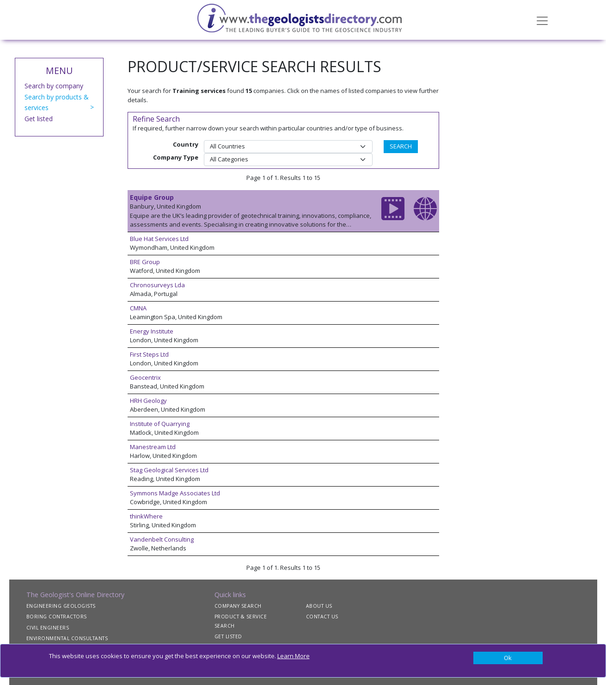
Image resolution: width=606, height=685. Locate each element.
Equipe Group (152, 197)
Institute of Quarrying (160, 424)
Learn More (293, 656)
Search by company (53, 85)
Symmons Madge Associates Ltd (175, 493)
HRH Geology (148, 400)
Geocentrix (145, 377)
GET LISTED (228, 636)
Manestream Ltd (153, 447)
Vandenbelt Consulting (162, 539)
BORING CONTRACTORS (56, 616)
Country (185, 144)
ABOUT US (319, 606)
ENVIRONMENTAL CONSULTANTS (67, 638)
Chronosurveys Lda (157, 285)
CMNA (138, 308)
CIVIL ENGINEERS (47, 627)
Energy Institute (151, 331)
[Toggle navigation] (542, 20)
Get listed (38, 118)
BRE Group (145, 262)
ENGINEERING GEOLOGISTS (61, 606)
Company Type (175, 157)
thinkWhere (146, 516)
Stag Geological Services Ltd (169, 470)
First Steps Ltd (149, 354)
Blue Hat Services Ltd (159, 239)
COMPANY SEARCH (238, 606)
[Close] (508, 658)
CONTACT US (322, 616)
